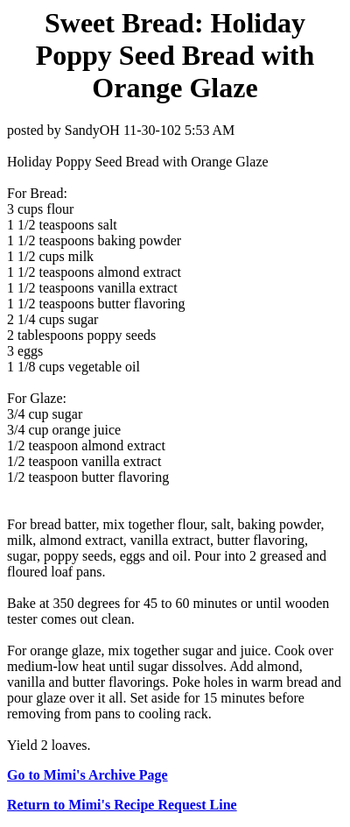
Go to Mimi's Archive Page (87, 774)
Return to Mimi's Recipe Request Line (122, 804)
